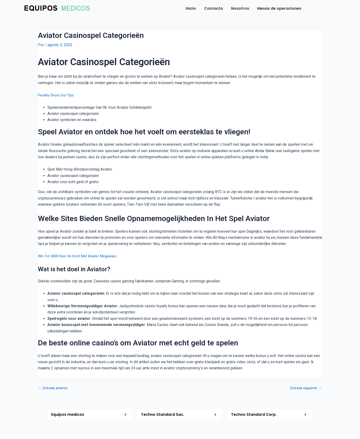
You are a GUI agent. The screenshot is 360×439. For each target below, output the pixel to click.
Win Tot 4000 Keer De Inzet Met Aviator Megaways (80, 256)
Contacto (213, 8)
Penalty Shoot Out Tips (57, 95)
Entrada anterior (53, 388)
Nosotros (240, 8)
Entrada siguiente (305, 388)
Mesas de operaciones (279, 8)
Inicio (191, 8)
